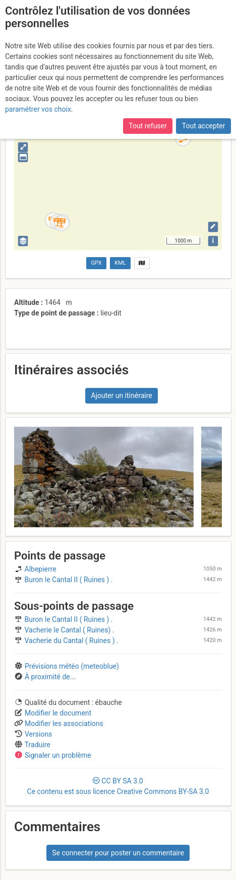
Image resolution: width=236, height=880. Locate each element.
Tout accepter (203, 126)
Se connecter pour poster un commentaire (118, 853)
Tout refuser (147, 126)
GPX (96, 263)
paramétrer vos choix (38, 109)
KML (120, 263)
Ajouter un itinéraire (121, 395)
